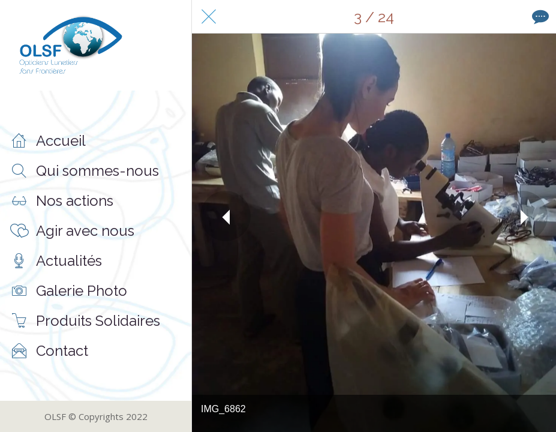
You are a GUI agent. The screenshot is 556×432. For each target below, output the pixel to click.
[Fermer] (209, 17)
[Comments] (539, 16)
